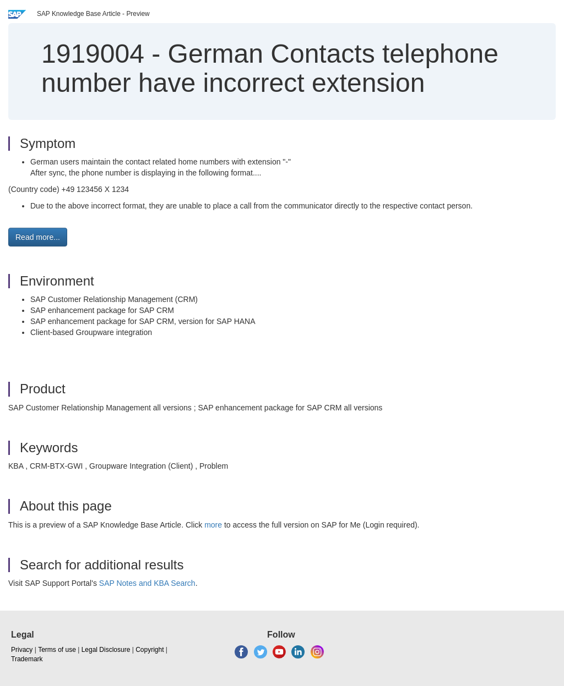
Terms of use (57, 650)
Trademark (27, 659)
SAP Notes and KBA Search (147, 583)
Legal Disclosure (106, 650)
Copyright (149, 650)
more (213, 524)
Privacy (21, 650)
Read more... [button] (37, 237)
